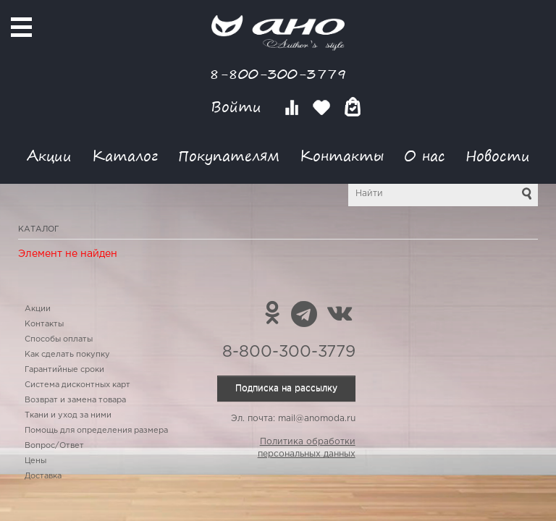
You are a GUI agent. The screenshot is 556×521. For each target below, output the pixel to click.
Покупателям (228, 155)
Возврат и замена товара (75, 400)
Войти (238, 106)
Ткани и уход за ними (68, 415)
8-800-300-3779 (278, 73)
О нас (424, 155)
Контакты (342, 155)
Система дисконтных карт (77, 385)
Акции (49, 155)
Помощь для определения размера (96, 430)
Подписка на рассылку (286, 388)
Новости (498, 155)
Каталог (125, 155)
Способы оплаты (59, 339)
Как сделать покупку (67, 354)
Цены (35, 461)
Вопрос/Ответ (54, 445)
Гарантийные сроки (64, 369)
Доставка (43, 476)
